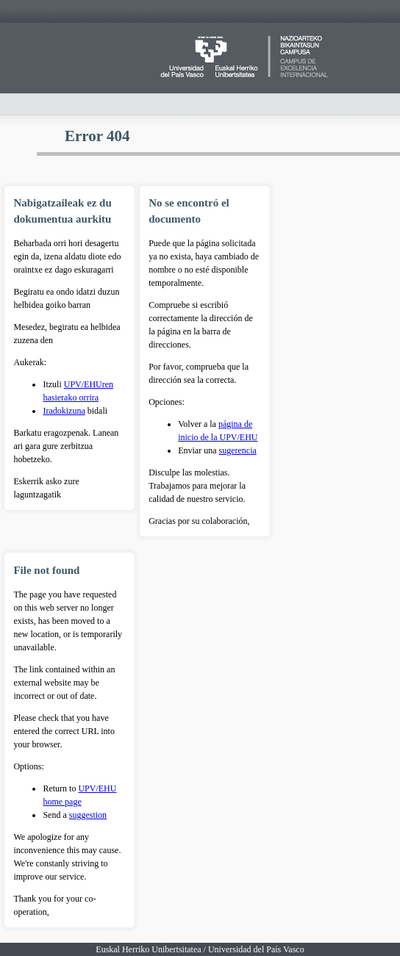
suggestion (88, 815)
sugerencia (238, 450)
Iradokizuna (64, 411)
